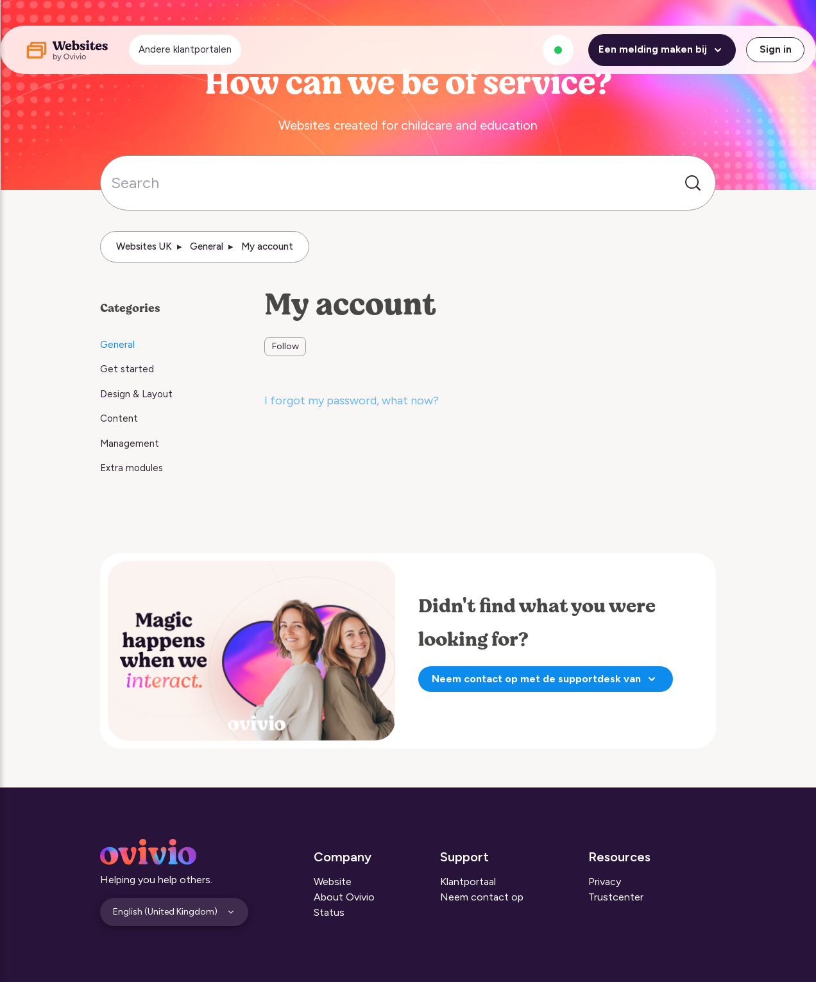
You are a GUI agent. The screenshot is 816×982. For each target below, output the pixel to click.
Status (329, 912)
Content (119, 418)
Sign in (776, 49)
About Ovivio (344, 897)
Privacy (604, 881)
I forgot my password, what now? (351, 400)
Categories (130, 308)
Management (129, 443)
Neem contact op (481, 897)
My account (267, 246)
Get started (127, 369)
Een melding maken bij (662, 50)
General (206, 246)
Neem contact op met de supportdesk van (545, 679)
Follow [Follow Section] (285, 346)
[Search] (408, 183)
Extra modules (131, 468)
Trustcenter (615, 897)
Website (333, 881)
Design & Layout (136, 394)
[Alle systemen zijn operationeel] (558, 50)
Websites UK (144, 246)
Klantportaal (468, 881)
